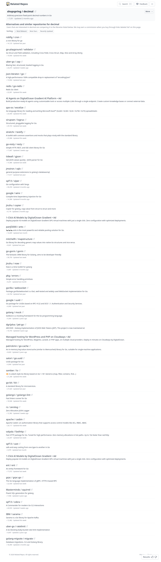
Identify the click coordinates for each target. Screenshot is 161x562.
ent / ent (10, 465)
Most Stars (33, 31)
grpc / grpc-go (13, 477)
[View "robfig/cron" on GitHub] (21, 37)
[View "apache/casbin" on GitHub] (24, 419)
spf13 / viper (12, 180)
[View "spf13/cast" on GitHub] (20, 444)
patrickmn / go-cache (17, 345)
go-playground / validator (19, 49)
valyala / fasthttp (15, 431)
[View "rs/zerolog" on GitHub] (19, 407)
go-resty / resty (14, 144)
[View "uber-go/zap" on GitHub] (22, 62)
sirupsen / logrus (15, 119)
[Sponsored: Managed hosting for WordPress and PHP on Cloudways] (80, 338)
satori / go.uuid (14, 358)
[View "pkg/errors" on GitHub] (20, 276)
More (149, 11)
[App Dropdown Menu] (152, 4)
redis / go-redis (14, 86)
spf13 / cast (12, 443)
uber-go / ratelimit (16, 526)
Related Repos (19, 4)
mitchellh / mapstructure (19, 238)
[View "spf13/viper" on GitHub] (21, 181)
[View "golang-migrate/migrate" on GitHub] (34, 539)
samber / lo (12, 370)
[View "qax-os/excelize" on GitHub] (25, 108)
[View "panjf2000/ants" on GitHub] (25, 227)
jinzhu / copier (13, 205)
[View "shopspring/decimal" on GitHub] (35, 11)
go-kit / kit (11, 382)
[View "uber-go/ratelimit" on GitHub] (27, 526)
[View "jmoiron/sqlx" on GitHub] (22, 169)
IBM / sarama (13, 514)
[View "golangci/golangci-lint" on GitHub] (32, 395)
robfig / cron (12, 37)
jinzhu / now (12, 263)
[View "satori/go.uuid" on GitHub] (24, 358)
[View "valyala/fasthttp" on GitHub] (25, 432)
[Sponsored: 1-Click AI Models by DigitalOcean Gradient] (80, 219)
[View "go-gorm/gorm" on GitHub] (25, 251)
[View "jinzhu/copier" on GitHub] (23, 205)
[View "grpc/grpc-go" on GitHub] (23, 477)
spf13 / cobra (13, 501)
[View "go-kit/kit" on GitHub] (18, 383)
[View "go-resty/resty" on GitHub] (24, 144)
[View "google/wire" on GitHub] (22, 193)
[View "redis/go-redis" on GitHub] (24, 86)
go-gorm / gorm (14, 251)
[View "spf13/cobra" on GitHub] (21, 502)
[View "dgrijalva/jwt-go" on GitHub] (25, 325)
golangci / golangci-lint (18, 394)
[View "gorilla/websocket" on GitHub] (28, 288)
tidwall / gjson (13, 156)
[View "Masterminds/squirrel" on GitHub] (32, 490)
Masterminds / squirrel (18, 489)
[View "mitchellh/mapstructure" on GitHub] (34, 239)
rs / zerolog (12, 407)
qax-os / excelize (14, 107)
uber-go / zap (13, 61)
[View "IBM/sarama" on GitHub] (22, 514)
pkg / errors (12, 275)
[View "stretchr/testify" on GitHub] (24, 132)
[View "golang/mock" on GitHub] (23, 312)
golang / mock (13, 312)
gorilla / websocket (16, 287)
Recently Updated (46, 31)
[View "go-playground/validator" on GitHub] (35, 49)
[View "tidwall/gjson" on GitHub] (22, 156)
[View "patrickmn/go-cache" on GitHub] (30, 346)
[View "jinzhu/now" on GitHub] (20, 263)
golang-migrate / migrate (19, 538)
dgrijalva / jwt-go (15, 324)
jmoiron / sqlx (13, 168)
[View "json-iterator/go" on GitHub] (25, 74)
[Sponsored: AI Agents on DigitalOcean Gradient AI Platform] (80, 100)
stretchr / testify (14, 131)
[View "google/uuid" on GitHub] (22, 300)
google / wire (13, 193)
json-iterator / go (15, 73)
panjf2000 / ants (14, 226)
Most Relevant (21, 31)
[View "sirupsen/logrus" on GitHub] (26, 120)
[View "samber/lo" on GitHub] (20, 370)
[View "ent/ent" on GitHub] (17, 465)
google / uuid (13, 300)
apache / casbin (14, 419)
